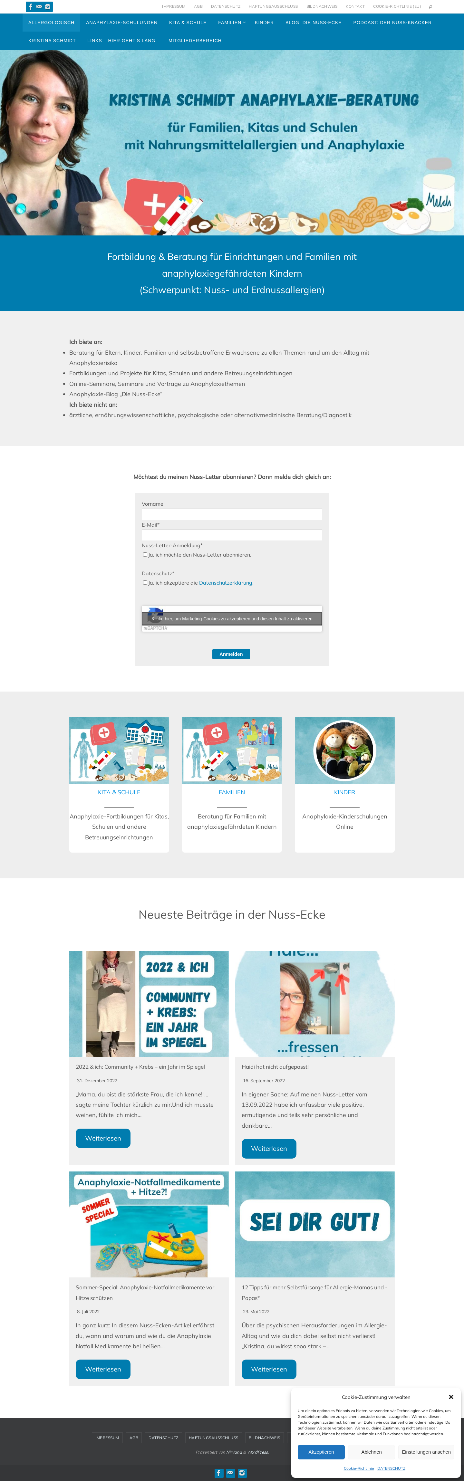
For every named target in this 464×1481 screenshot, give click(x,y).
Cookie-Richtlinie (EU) (397, 6)
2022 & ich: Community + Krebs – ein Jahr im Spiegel (146, 1066)
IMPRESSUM (174, 6)
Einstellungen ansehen (426, 1452)
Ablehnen (371, 1452)
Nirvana (234, 1452)
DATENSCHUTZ (391, 1468)
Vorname (152, 504)
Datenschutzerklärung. (226, 582)
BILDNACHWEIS (322, 6)
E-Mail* (151, 524)
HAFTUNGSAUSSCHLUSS (273, 6)
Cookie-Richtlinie (359, 1468)
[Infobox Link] (119, 785)
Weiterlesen (103, 1138)
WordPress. (258, 1452)
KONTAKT (355, 6)
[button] (451, 1397)
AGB (198, 6)
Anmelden (231, 654)
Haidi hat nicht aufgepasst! (278, 1066)
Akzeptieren (321, 1452)
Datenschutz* (158, 573)
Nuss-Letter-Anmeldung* (172, 545)
